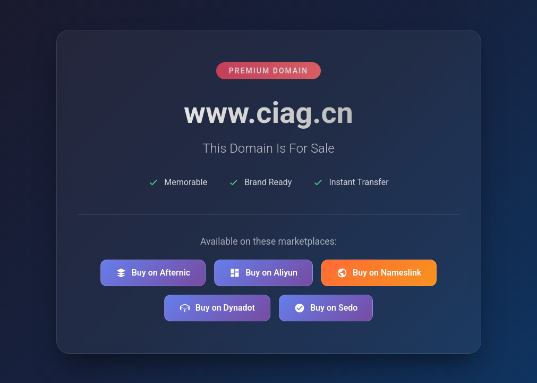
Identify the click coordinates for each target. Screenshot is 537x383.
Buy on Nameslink (379, 273)
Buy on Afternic (153, 273)
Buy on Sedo (325, 308)
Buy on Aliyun (263, 273)
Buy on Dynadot (217, 308)
